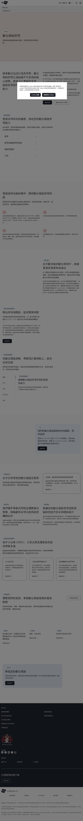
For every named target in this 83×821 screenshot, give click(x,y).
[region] (42, 90)
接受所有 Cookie (49, 95)
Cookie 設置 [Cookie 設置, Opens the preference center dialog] (35, 95)
